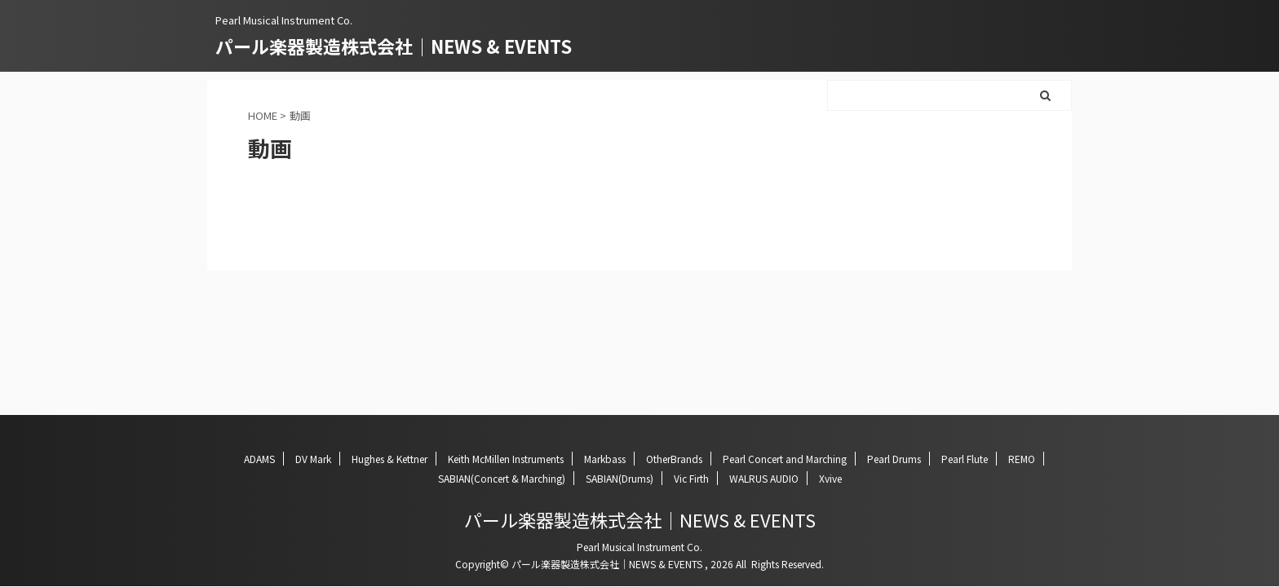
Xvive (830, 478)
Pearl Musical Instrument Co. (639, 547)
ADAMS (259, 459)
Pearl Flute (964, 459)
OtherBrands (674, 459)
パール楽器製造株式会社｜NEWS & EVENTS (393, 46)
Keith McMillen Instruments (506, 459)
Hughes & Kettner (389, 459)
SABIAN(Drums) (619, 478)
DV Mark (313, 459)
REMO (1021, 459)
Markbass (605, 459)
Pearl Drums (894, 459)
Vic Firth (691, 478)
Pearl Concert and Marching (785, 459)
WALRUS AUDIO (764, 478)
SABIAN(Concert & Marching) (501, 478)
